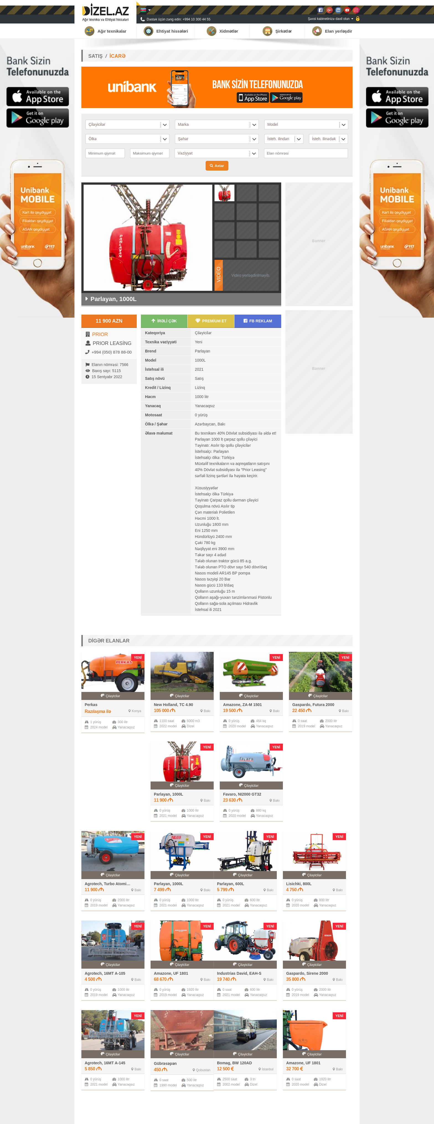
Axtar (219, 166)
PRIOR (100, 334)
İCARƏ (117, 56)
